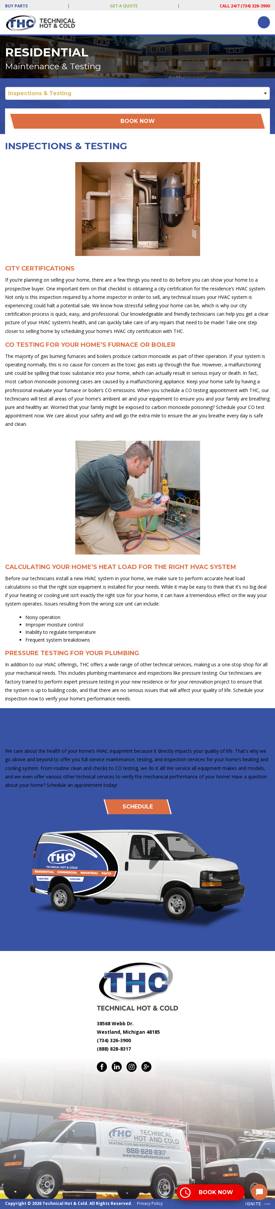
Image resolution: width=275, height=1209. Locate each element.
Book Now (137, 121)
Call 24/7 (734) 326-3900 (245, 6)
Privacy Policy (150, 1203)
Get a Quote (124, 6)
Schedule (137, 806)
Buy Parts (16, 6)
